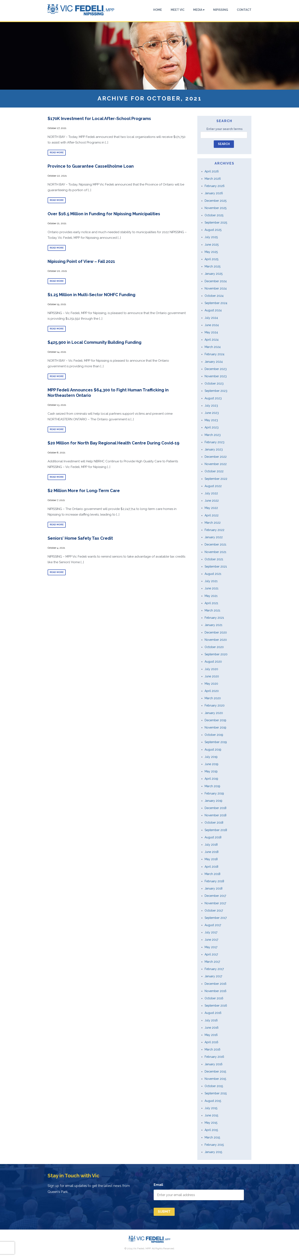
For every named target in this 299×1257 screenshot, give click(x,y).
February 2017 (214, 969)
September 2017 (216, 917)
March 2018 (212, 874)
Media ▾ (198, 9)
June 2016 (212, 1027)
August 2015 (213, 1100)
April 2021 (211, 603)
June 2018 (212, 852)
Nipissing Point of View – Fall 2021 (81, 261)
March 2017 (212, 961)
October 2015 (214, 1086)
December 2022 (216, 456)
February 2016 (214, 1056)
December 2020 (216, 632)
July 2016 (211, 1020)
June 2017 (211, 939)
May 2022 (211, 508)
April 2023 (212, 427)
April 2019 (211, 778)
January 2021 (213, 625)
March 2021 (212, 610)
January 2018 (213, 888)
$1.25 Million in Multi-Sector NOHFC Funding (91, 294)
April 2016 (211, 1042)
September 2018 (216, 830)
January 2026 (214, 193)
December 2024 (216, 281)
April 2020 (212, 691)
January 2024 (214, 361)
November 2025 (215, 208)
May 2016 (211, 1035)
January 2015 (213, 1152)
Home (157, 9)
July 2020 (211, 669)
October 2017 (214, 910)
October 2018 (214, 822)
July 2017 (211, 932)
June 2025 (212, 244)
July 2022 (211, 493)
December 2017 (215, 895)
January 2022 (214, 537)
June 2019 (211, 764)
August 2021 (213, 573)
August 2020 (213, 661)
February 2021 (214, 617)
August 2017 (213, 925)
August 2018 (213, 837)
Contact (244, 9)
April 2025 (211, 259)
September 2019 (216, 742)
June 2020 (212, 676)
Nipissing (220, 9)
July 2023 (211, 405)
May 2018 (211, 859)
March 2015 (212, 1137)
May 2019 (211, 771)
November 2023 (216, 376)
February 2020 (215, 705)
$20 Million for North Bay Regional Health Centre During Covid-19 (113, 442)
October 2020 (214, 647)
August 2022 (213, 486)
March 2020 (213, 698)
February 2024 (214, 354)
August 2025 (213, 229)
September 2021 (216, 566)
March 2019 (212, 786)
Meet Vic (177, 9)
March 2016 (212, 1049)
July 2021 (211, 581)
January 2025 (213, 273)
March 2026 (213, 178)
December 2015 (215, 1071)
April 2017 (211, 954)
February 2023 (214, 442)
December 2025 (215, 200)
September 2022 (216, 478)
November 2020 (216, 639)
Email (158, 1185)
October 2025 (214, 215)
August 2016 (213, 1013)
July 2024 (211, 317)
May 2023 (211, 420)
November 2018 (215, 815)
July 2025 (211, 237)
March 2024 (213, 347)
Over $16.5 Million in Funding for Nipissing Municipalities (104, 213)
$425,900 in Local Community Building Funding (94, 342)
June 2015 (211, 1115)
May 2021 (211, 596)
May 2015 (211, 1122)
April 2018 (211, 866)
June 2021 (211, 588)
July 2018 (211, 844)
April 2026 (212, 171)
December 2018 (215, 808)
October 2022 (214, 471)
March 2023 (213, 435)
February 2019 (214, 793)
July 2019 (211, 756)
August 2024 (213, 310)
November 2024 (216, 288)
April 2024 (212, 339)
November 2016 (215, 991)
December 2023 (216, 369)
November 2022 (216, 464)
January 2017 (213, 976)
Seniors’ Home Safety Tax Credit (80, 538)
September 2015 (216, 1093)
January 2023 (214, 449)
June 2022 (212, 500)
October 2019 (214, 734)
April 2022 (212, 515)
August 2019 (213, 749)
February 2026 (215, 186)
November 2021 (215, 552)
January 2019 (213, 800)
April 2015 (211, 1130)
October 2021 (214, 559)
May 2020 (211, 683)
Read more (57, 152)
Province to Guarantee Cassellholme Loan (91, 166)
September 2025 (216, 222)
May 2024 (211, 332)
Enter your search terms (224, 129)
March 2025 (212, 266)
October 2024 (214, 295)
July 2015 (211, 1108)
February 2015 (214, 1144)
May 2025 (211, 252)
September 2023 (216, 390)
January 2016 (213, 1064)
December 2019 (215, 720)
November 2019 (215, 727)
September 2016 (216, 1005)
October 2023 (214, 383)
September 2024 (216, 303)
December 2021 (215, 544)
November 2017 (215, 903)
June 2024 (212, 325)
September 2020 (216, 654)
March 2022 (213, 522)
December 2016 (215, 983)
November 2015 (215, 1078)
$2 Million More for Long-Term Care (84, 490)
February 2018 (214, 881)
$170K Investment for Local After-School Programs (99, 118)
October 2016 (214, 998)
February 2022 (214, 530)
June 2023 (212, 412)
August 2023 (213, 398)
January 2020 (214, 713)
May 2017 (211, 947)
